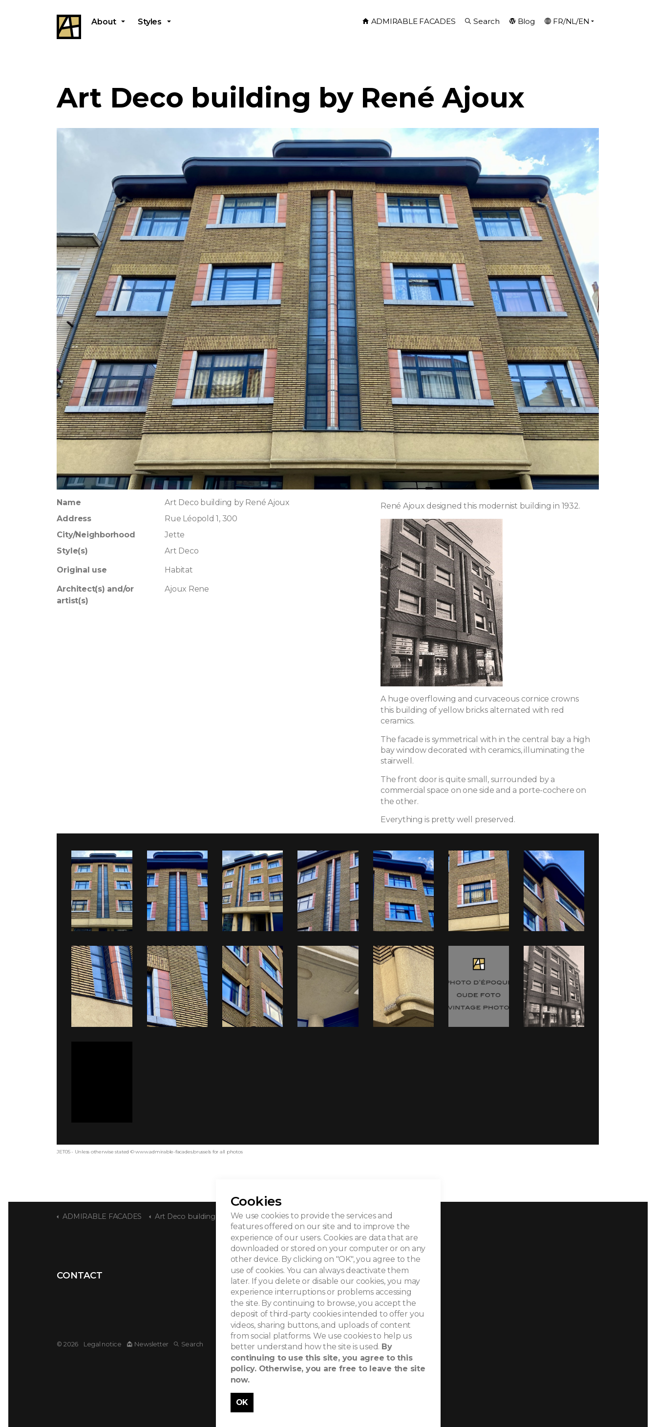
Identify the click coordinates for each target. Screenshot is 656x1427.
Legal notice (103, 1344)
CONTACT (79, 1275)
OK (242, 1402)
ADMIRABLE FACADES (409, 21)
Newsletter (148, 1344)
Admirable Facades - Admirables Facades (69, 27)
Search (482, 21)
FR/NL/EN (567, 21)
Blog (522, 21)
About (103, 21)
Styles (150, 21)
